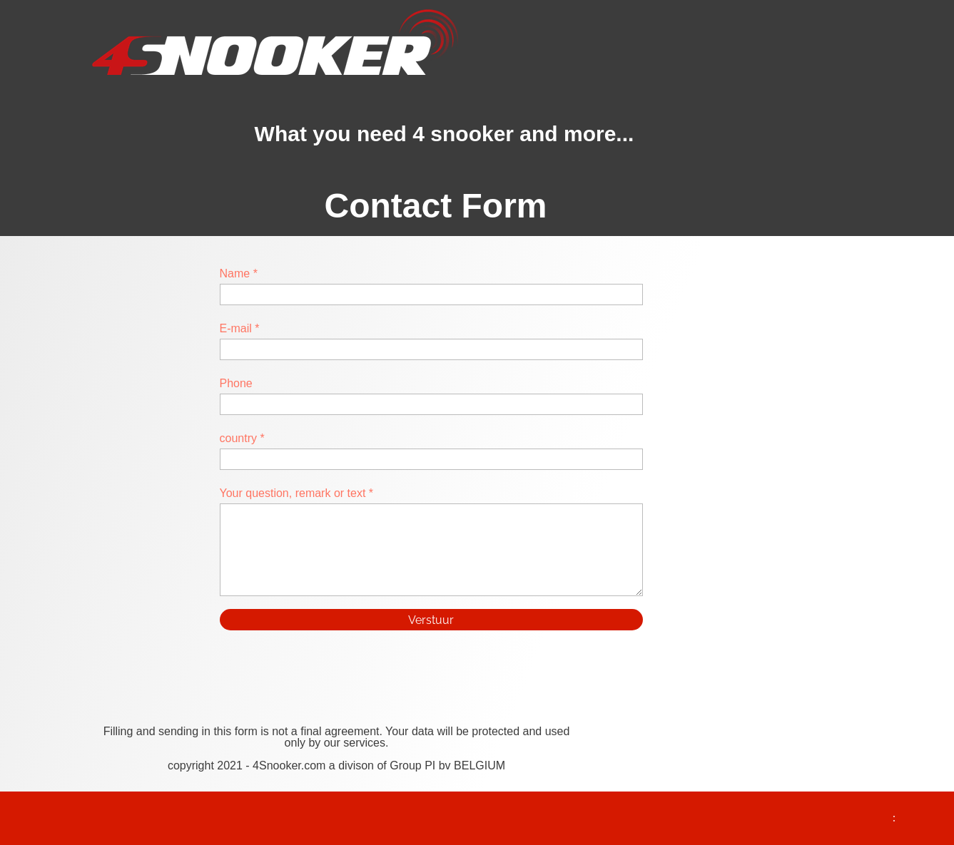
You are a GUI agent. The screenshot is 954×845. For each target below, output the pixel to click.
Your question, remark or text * (297, 493)
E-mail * (240, 328)
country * (242, 438)
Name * (239, 273)
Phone (236, 383)
